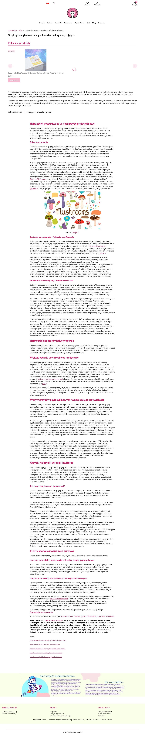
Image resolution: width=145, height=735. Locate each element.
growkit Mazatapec (89, 616)
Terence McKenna (37, 179)
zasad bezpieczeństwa (59, 598)
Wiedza (48, 112)
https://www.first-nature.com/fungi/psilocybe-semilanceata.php (47, 648)
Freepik (75, 232)
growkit (33, 188)
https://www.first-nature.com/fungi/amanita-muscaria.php (46, 653)
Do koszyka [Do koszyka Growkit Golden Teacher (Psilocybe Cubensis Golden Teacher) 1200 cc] (14, 80)
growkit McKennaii (106, 616)
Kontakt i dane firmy (9, 714)
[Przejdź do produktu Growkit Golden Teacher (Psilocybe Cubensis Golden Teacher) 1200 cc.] (36, 60)
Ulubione (101, 716)
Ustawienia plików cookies (59, 716)
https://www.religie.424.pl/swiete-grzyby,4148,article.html (46, 657)
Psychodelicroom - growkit (41, 612)
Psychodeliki (39, 112)
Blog (20, 31)
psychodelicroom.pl (53, 620)
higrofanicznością (96, 246)
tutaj (102, 253)
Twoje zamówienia (105, 711)
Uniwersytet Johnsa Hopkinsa (50, 379)
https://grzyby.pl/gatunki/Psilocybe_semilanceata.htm (45, 644)
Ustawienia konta (104, 714)
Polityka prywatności (57, 714)
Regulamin (53, 711)
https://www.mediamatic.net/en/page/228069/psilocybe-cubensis (48, 640)
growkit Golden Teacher (70, 616)
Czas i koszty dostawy (9, 711)
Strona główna (12, 31)
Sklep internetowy (72, 732)
